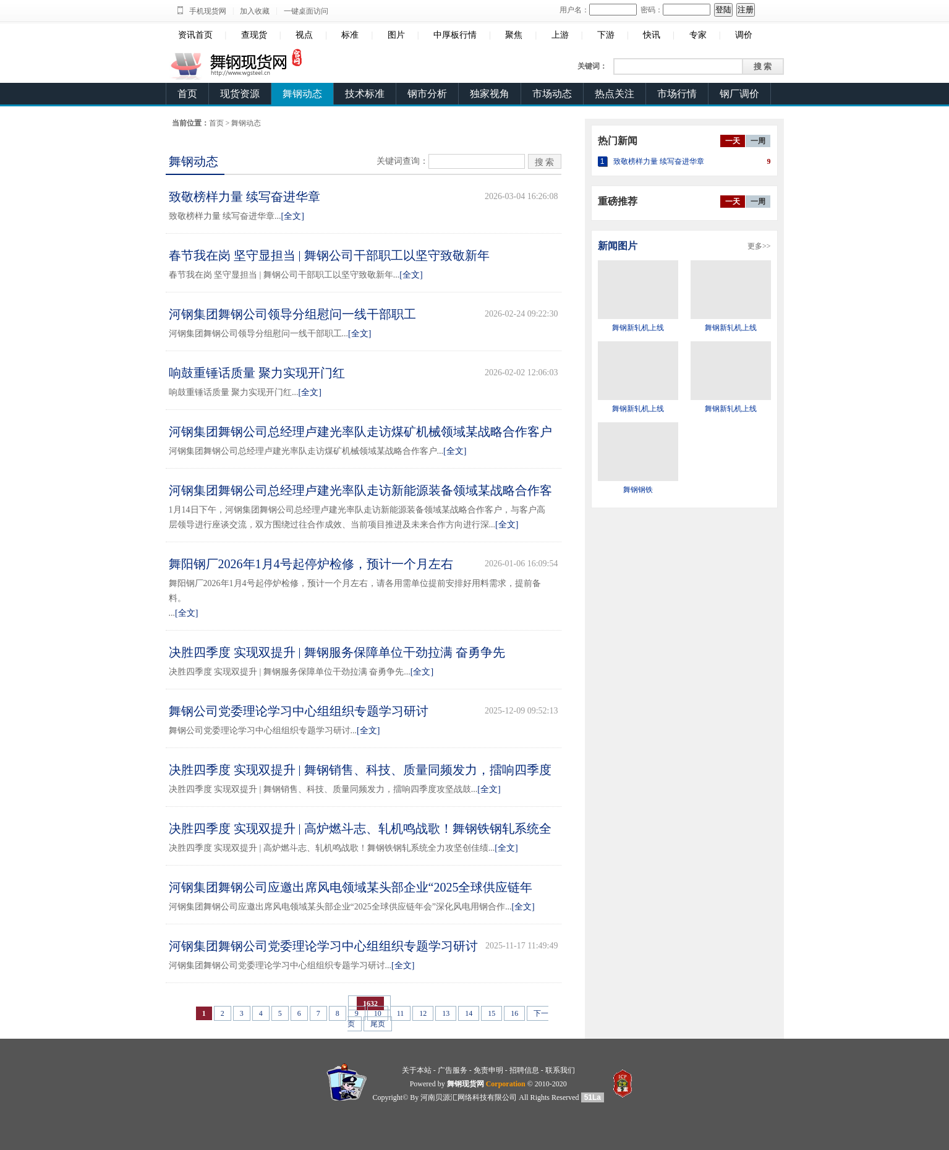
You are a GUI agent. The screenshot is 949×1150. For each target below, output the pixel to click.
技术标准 (365, 93)
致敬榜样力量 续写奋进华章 (244, 196)
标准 (350, 35)
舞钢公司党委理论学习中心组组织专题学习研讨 (298, 711)
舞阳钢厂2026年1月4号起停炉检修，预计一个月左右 (311, 564)
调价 (743, 35)
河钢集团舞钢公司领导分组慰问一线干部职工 (292, 314)
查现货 (254, 35)
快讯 (651, 35)
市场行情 (677, 93)
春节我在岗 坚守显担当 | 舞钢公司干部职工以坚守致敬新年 (329, 255)
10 (377, 1013)
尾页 (377, 1024)
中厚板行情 (455, 35)
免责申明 (488, 1070)
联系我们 (560, 1070)
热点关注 (614, 93)
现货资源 (240, 93)
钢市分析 (427, 93)
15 (491, 1013)
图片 (396, 35)
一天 (732, 141)
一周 (758, 141)
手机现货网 (207, 11)
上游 (560, 35)
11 (400, 1013)
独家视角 (489, 93)
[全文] (292, 216)
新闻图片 (617, 246)
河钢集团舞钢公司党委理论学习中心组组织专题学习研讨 (323, 946)
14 (468, 1013)
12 (423, 1013)
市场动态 (552, 93)
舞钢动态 (302, 93)
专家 (698, 35)
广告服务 (452, 1070)
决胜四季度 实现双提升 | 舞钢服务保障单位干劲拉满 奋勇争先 (337, 652)
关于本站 (417, 1070)
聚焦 (513, 35)
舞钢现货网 (465, 1084)
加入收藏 (255, 11)
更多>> (759, 246)
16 (514, 1013)
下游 (606, 35)
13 (445, 1013)
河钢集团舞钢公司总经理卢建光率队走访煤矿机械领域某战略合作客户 (360, 431)
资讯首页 (195, 35)
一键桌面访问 (306, 11)
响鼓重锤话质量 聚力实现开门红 (257, 373)
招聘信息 (524, 1070)
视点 (304, 35)
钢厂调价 (739, 93)
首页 (187, 93)
